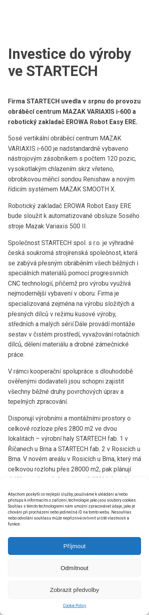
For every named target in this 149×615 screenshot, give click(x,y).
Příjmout (75, 546)
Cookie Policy (74, 605)
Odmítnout (74, 567)
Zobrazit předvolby (74, 589)
